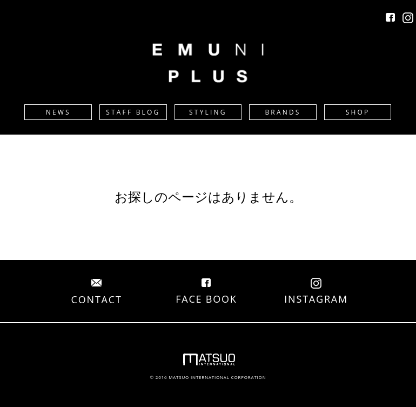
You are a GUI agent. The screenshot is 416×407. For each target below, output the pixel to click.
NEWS (58, 112)
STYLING (208, 112)
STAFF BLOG (133, 112)
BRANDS (282, 112)
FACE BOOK (206, 292)
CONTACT (96, 293)
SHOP (358, 112)
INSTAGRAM (316, 292)
